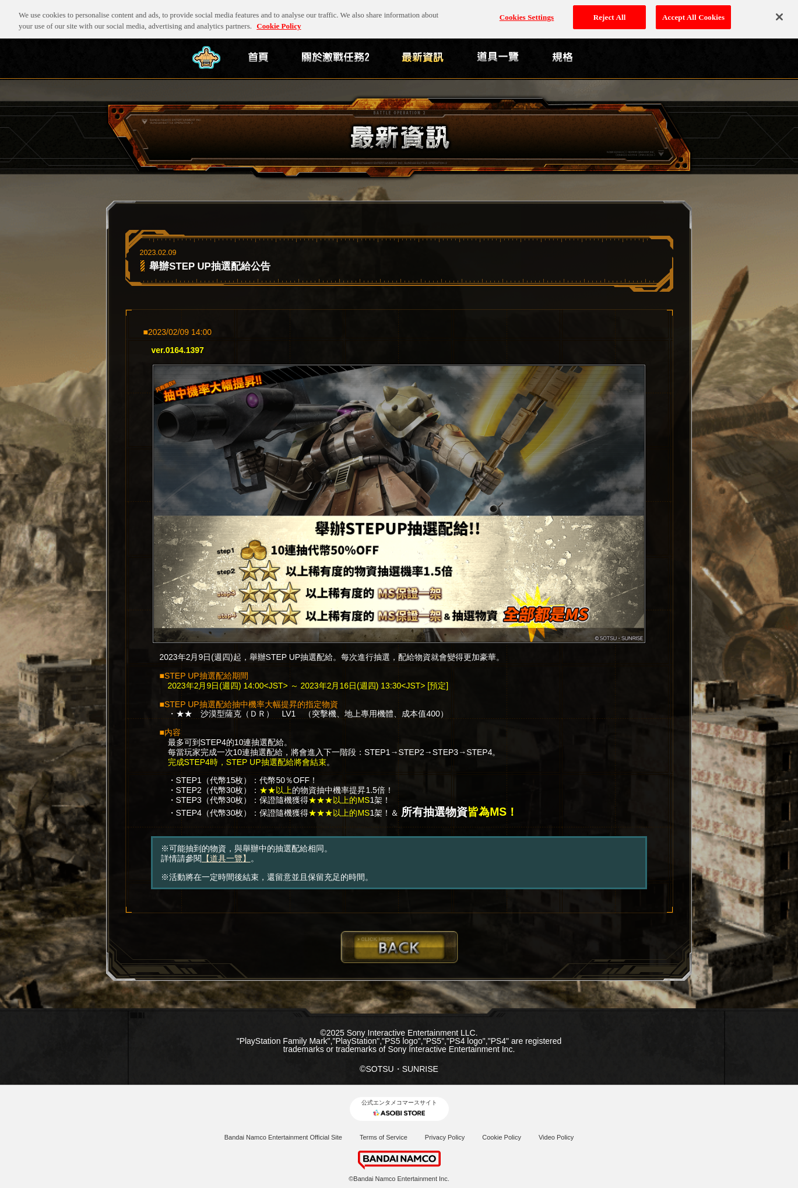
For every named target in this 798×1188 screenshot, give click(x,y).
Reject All (609, 14)
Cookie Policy (501, 1137)
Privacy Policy (445, 1137)
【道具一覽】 (226, 858)
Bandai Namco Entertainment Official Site (283, 1137)
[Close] (779, 14)
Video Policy (556, 1137)
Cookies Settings (527, 14)
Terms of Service (383, 1137)
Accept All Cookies (693, 14)
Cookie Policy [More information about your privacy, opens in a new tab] (278, 23)
